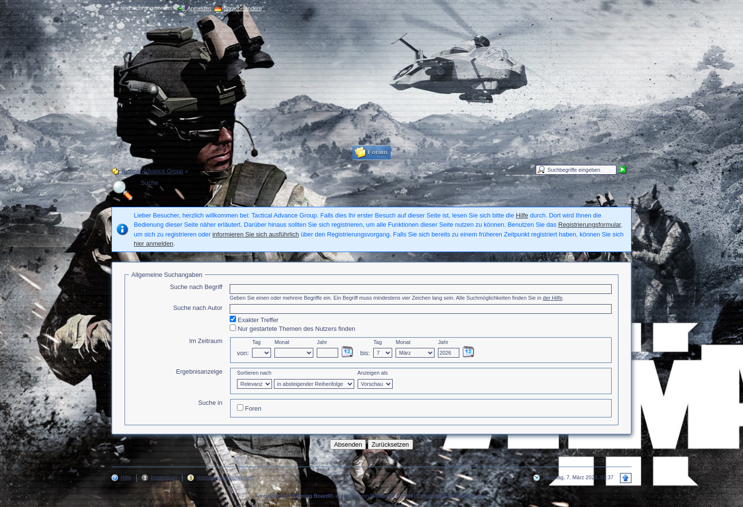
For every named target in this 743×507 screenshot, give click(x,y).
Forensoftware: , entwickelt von (333, 496)
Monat (281, 342)
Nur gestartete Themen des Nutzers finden (292, 328)
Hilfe (522, 215)
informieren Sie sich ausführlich (256, 234)
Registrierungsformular (589, 224)
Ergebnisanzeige (199, 371)
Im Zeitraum (205, 340)
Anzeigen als (373, 373)
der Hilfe (552, 298)
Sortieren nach (254, 373)
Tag (256, 342)
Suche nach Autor (197, 307)
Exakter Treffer (254, 320)
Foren (249, 408)
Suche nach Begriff (196, 286)
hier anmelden (153, 243)
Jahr (322, 342)
